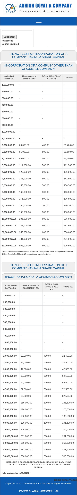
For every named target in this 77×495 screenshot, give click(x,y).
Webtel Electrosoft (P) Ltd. (45, 491)
